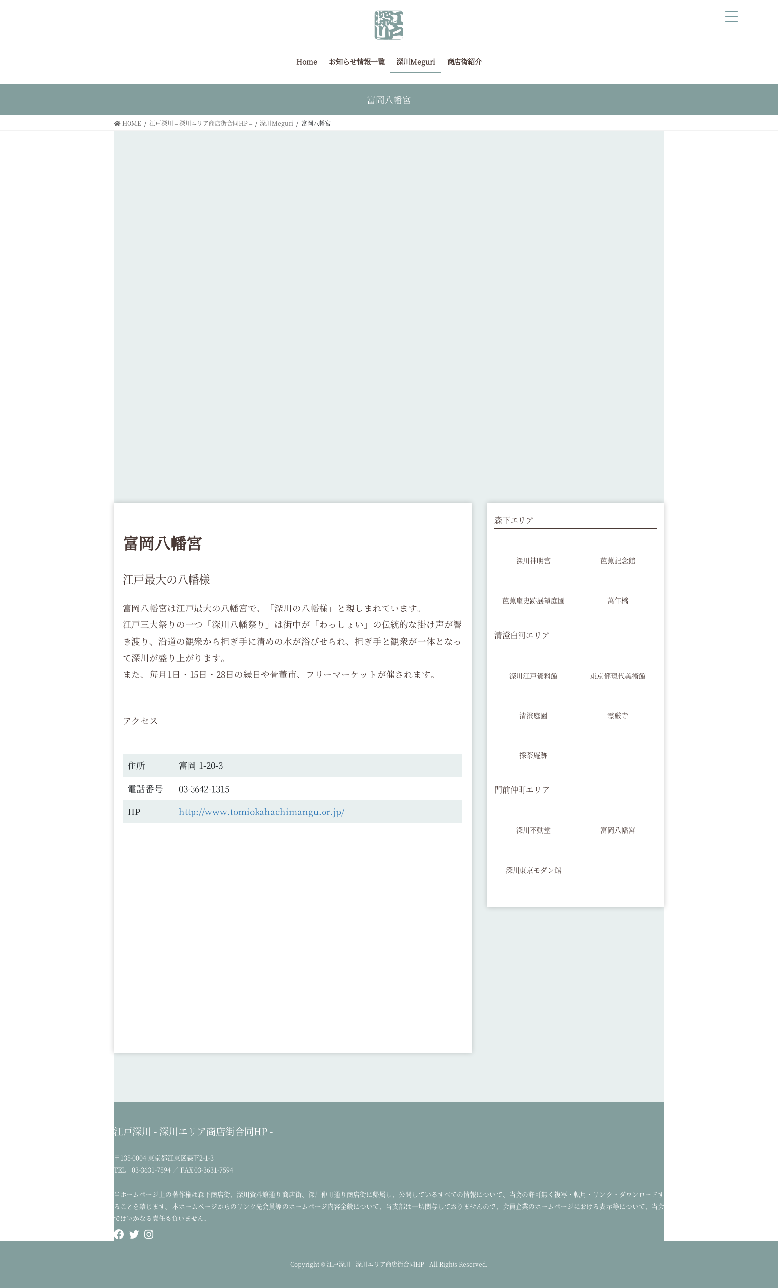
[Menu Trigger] (731, 14)
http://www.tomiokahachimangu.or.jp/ (261, 811)
